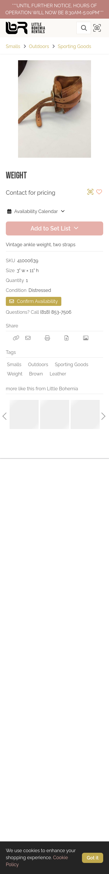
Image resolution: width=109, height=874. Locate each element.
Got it (93, 858)
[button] (97, 27)
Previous (4, 414)
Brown (36, 374)
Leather (58, 374)
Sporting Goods (74, 46)
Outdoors (39, 46)
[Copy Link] (16, 338)
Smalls (13, 46)
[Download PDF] (66, 338)
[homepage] (27, 28)
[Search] (84, 28)
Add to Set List (54, 228)
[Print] (47, 338)
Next (102, 414)
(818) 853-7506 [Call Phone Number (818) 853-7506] (56, 312)
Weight (14, 374)
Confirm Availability (33, 301)
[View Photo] (85, 338)
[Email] (28, 338)
